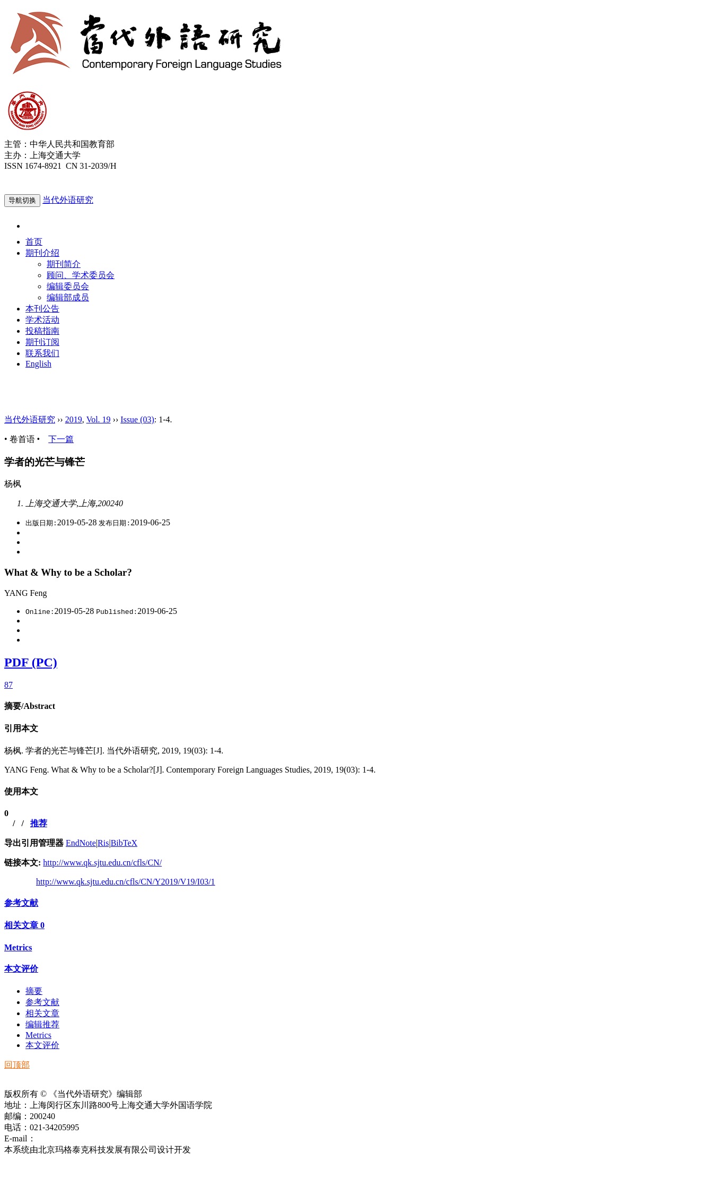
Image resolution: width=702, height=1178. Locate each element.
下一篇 (61, 439)
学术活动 (42, 319)
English (38, 363)
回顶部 (17, 1064)
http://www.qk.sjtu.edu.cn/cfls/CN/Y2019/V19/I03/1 (125, 881)
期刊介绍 (42, 252)
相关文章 (24, 925)
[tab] (351, 706)
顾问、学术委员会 (81, 275)
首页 (33, 241)
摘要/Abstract (29, 706)
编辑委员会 (68, 286)
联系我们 (42, 353)
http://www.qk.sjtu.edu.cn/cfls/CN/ (102, 862)
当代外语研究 (67, 199)
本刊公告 (42, 308)
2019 (73, 419)
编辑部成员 (68, 297)
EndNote (81, 842)
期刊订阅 (42, 342)
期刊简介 (64, 263)
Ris (103, 842)
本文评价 (21, 968)
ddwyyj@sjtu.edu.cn (71, 1138)
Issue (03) (137, 419)
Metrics (18, 947)
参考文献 (21, 902)
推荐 (38, 823)
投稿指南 (42, 330)
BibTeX (124, 842)
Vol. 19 (98, 419)
